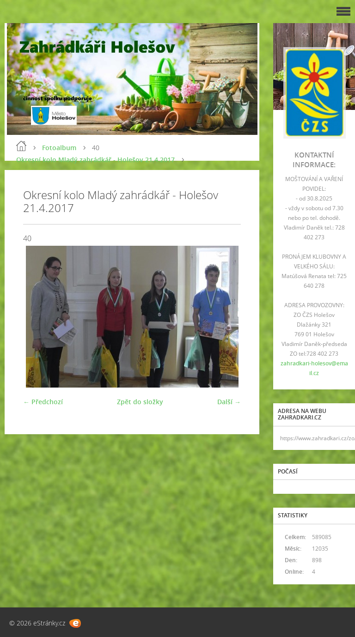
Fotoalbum (59, 147)
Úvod (21, 146)
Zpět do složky (140, 401)
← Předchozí (43, 401)
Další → (229, 401)
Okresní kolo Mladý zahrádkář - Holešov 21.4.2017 (95, 159)
